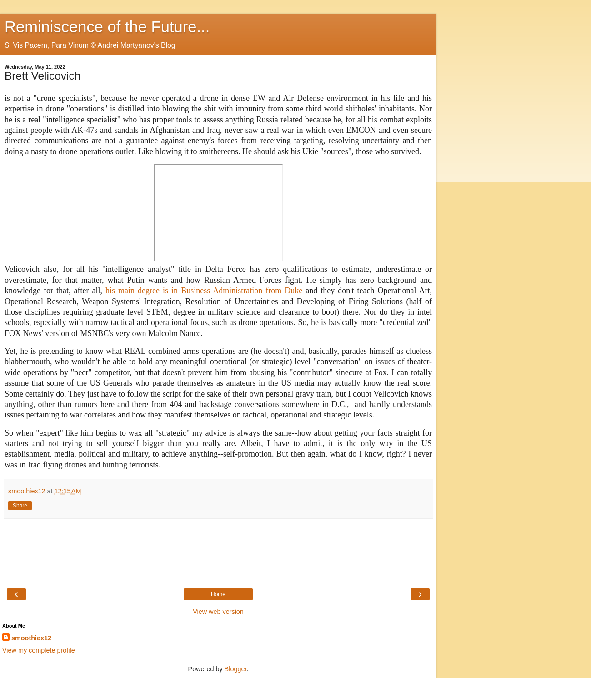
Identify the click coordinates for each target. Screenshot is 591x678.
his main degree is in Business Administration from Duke (205, 290)
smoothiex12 (31, 638)
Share (20, 505)
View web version (218, 611)
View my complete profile (38, 650)
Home (218, 594)
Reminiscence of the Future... (107, 26)
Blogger (236, 669)
